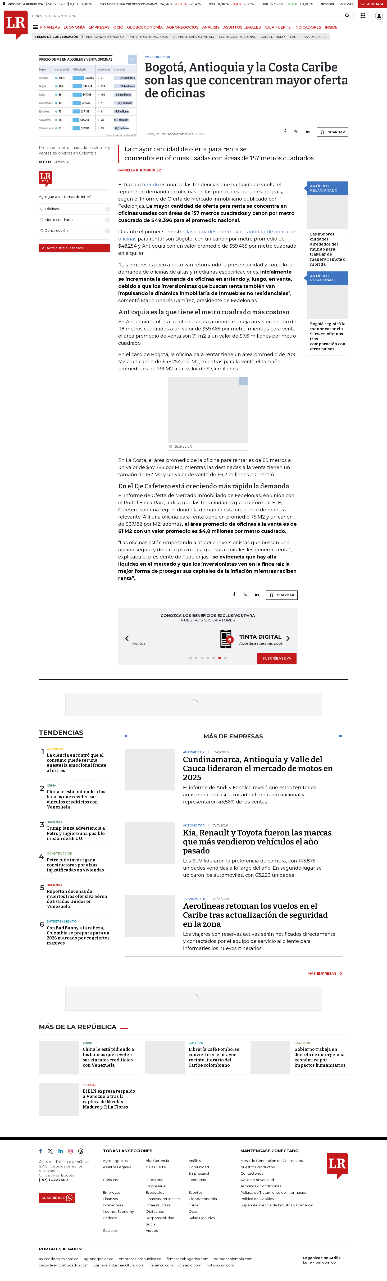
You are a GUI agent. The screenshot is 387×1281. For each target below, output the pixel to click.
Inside (194, 1205)
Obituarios (155, 1211)
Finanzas (110, 1199)
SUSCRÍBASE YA (276, 658)
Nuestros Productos (257, 1167)
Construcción (59, 853)
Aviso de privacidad (257, 1180)
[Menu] (36, 27)
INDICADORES (307, 27)
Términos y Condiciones (260, 1186)
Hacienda (54, 822)
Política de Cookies (257, 1199)
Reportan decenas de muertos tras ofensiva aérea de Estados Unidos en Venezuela (77, 899)
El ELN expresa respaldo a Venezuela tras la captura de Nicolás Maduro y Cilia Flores (109, 1099)
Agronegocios (115, 1161)
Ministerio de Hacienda (149, 37)
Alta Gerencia (157, 1161)
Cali (293, 37)
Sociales (110, 1230)
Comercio (55, 749)
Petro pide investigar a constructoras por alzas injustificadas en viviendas (75, 865)
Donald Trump (273, 37)
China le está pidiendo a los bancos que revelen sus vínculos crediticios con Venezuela (76, 799)
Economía (197, 1180)
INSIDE (331, 27)
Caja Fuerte (156, 1167)
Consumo (111, 1180)
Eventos (195, 1192)
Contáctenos (251, 1173)
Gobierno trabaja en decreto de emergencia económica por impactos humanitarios (319, 1057)
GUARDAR (332, 132)
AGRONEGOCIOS (182, 27)
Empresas (111, 1192)
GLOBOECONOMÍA (145, 27)
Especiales (155, 1192)
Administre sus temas (62, 248)
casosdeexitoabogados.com (64, 1265)
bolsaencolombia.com (233, 1259)
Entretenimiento (62, 921)
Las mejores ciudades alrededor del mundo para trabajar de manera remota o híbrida (327, 249)
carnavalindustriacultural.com (119, 1265)
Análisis (195, 1161)
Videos (152, 1230)
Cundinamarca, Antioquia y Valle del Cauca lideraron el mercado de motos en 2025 (258, 768)
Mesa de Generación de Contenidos (271, 1161)
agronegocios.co (98, 1259)
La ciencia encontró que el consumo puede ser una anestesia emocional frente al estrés (76, 763)
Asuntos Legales (117, 1167)
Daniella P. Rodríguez (139, 170)
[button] (125, 639)
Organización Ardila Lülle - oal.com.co (322, 1260)
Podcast (110, 1218)
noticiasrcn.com (220, 1265)
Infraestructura (158, 1205)
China (51, 785)
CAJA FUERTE (278, 27)
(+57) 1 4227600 (53, 1180)
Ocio (193, 1211)
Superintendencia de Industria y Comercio (276, 1205)
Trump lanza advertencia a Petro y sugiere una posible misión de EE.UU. (76, 833)
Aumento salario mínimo (193, 37)
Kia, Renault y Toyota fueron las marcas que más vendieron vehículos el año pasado (257, 842)
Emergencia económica (105, 37)
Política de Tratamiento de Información (273, 1192)
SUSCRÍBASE (372, 4)
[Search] (347, 16)
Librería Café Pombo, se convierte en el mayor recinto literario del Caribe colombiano (214, 1057)
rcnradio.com (189, 1265)
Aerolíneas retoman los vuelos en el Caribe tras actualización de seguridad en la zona (255, 915)
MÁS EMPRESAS (322, 973)
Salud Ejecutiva (202, 1218)
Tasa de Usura (314, 37)
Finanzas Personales (163, 1199)
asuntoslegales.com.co (59, 1259)
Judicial (89, 1085)
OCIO (118, 27)
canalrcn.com (161, 1265)
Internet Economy (118, 1211)
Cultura (196, 1043)
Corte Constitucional (237, 37)
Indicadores (113, 1205)
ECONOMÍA (74, 27)
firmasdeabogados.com (187, 1259)
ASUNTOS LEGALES (242, 27)
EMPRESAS (99, 27)
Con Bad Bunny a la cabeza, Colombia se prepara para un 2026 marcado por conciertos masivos (78, 935)
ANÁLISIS (211, 27)
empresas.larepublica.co (140, 1259)
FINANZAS (50, 27)
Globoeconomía (203, 1199)
